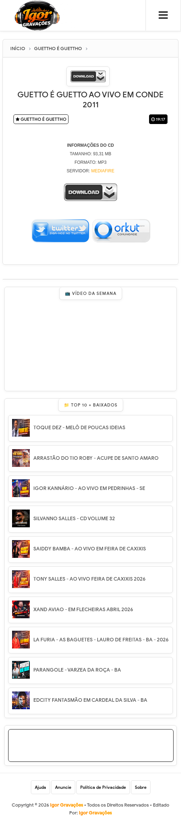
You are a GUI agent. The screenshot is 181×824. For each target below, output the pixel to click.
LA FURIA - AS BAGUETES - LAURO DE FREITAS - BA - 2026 (101, 640)
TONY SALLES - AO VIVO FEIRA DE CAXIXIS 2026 (89, 579)
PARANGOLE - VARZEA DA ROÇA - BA (77, 670)
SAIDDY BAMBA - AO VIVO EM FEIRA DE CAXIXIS (89, 549)
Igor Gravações (95, 813)
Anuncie (63, 787)
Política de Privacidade (103, 787)
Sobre (141, 787)
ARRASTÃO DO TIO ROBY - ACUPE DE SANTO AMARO (96, 458)
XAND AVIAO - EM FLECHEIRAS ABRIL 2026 (83, 610)
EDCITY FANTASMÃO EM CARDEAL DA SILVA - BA (90, 700)
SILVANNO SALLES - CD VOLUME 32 (74, 519)
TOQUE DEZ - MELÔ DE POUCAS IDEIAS (79, 428)
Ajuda (40, 787)
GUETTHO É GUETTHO (41, 119)
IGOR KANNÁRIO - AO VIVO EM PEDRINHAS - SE (89, 488)
